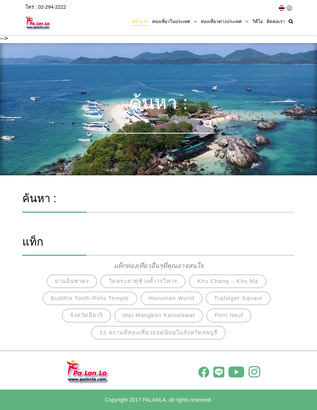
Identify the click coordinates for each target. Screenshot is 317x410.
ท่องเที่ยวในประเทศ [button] (174, 21)
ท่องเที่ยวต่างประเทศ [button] (225, 21)
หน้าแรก (140, 21)
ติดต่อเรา (276, 21)
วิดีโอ (257, 21)
